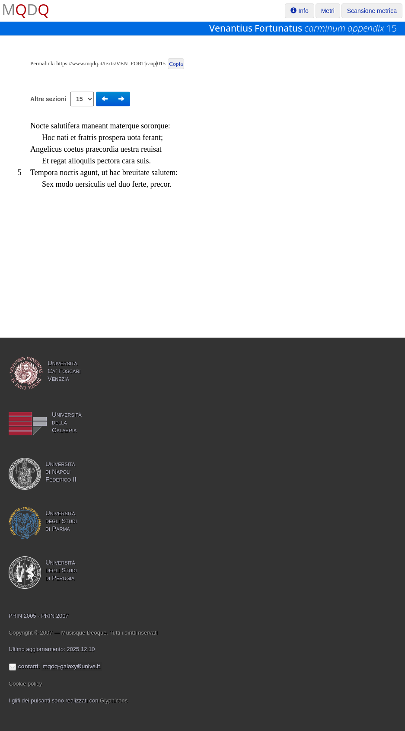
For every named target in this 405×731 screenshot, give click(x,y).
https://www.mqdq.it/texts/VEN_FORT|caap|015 (111, 63)
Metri (328, 10)
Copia (176, 64)
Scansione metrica (372, 10)
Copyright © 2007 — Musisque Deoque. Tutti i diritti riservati (83, 632)
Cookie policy (25, 683)
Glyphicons (114, 700)
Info (299, 10)
